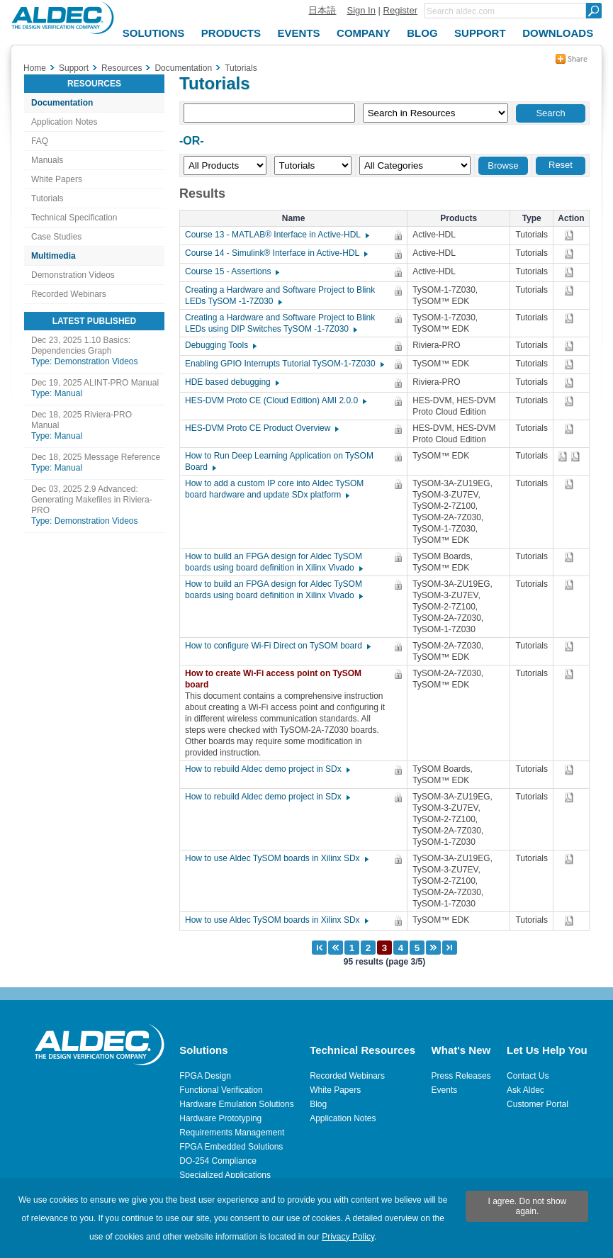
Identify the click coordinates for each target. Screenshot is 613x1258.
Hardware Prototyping (220, 1118)
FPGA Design (205, 1076)
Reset (561, 164)
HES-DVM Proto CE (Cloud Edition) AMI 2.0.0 (275, 400)
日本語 (322, 10)
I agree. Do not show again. (527, 1206)
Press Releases (461, 1076)
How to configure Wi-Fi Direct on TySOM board (277, 646)
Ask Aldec (525, 1090)
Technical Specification (74, 218)
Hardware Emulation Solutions (236, 1104)
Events (445, 1090)
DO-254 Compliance (218, 1161)
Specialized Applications (225, 1175)
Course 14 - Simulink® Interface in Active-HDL (275, 253)
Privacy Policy (348, 1237)
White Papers (56, 179)
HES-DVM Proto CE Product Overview (261, 428)
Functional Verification (220, 1090)
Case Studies (56, 237)
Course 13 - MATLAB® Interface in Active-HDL (276, 235)
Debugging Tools (220, 345)
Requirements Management (231, 1133)
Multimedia (53, 256)
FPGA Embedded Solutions (231, 1147)
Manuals (47, 160)
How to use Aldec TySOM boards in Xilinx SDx (276, 858)
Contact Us (528, 1076)
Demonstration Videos (73, 275)
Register (400, 10)
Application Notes (64, 122)
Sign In (361, 10)
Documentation (62, 103)
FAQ (39, 141)
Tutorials (47, 198)
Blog (318, 1104)
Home (34, 68)
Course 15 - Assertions (231, 271)
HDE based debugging (231, 382)
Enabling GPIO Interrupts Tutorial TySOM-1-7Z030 (284, 364)
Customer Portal (537, 1104)
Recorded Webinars (68, 294)
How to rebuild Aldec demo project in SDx (267, 769)
